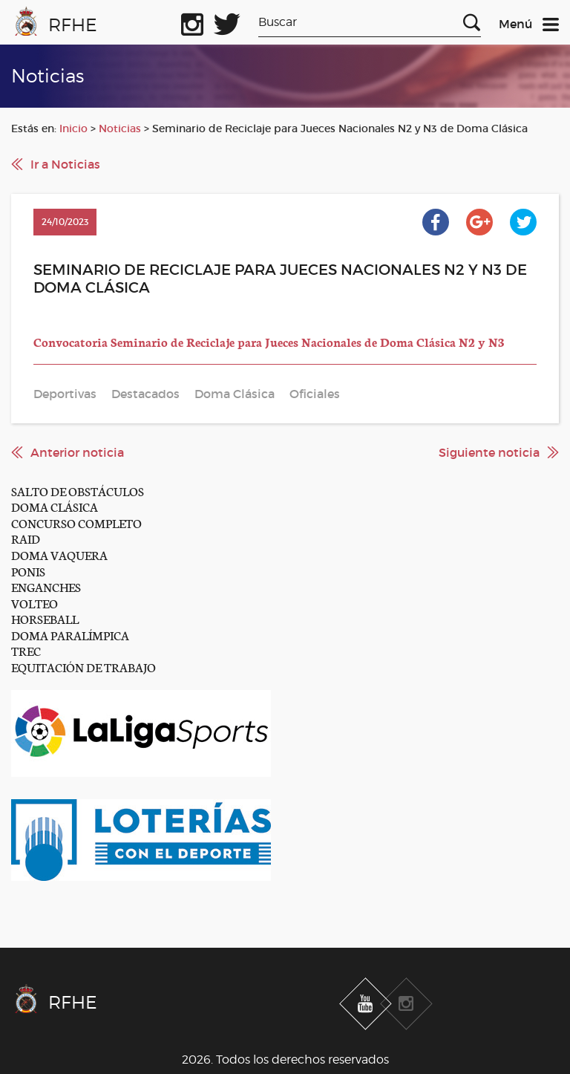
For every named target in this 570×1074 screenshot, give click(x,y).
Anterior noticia (77, 452)
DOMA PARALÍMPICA (70, 634)
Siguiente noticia (489, 452)
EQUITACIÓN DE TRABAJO (83, 666)
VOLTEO (34, 602)
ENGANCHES (46, 586)
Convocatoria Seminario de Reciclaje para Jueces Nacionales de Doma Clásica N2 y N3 (268, 341)
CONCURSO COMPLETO (76, 522)
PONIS (28, 570)
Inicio (73, 128)
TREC (26, 650)
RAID (25, 538)
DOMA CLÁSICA (54, 506)
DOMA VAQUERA (59, 554)
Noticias (120, 128)
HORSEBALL (45, 618)
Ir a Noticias (65, 164)
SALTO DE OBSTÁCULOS (77, 490)
